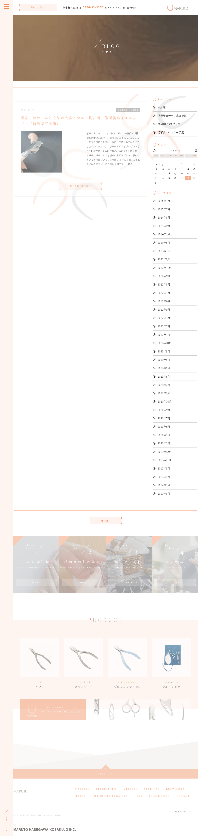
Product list (106, 794)
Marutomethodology (111, 801)
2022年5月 (164, 309)
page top (106, 778)
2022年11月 (164, 268)
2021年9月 (164, 351)
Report (81, 801)
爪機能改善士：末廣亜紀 (172, 116)
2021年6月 (164, 368)
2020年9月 (164, 410)
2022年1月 (164, 335)
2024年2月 (164, 226)
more (36, 582)
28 (188, 178)
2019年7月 (164, 485)
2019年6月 (164, 493)
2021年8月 (164, 360)
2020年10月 (165, 401)
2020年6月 (164, 426)
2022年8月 (164, 284)
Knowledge (175, 794)
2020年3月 (164, 435)
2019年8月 (164, 477)
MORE (105, 521)
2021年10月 (164, 343)
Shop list (38, 7)
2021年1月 (164, 393)
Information (159, 801)
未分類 (161, 107)
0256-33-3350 (93, 7)
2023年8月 (164, 243)
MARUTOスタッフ (169, 124)
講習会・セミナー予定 (171, 132)
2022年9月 (164, 276)
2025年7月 (164, 201)
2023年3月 (164, 251)
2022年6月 (164, 301)
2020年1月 (164, 443)
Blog (139, 801)
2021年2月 (164, 385)
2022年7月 (164, 293)
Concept (82, 794)
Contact (183, 801)
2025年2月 (164, 209)
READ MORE (80, 191)
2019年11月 (164, 460)
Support (130, 794)
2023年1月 (164, 259)
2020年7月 (164, 418)
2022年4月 (164, 318)
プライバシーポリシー (182, 817)
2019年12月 (164, 452)
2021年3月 (164, 376)
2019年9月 (164, 468)
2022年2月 (164, 326)
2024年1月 (164, 234)
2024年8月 (164, 217)
